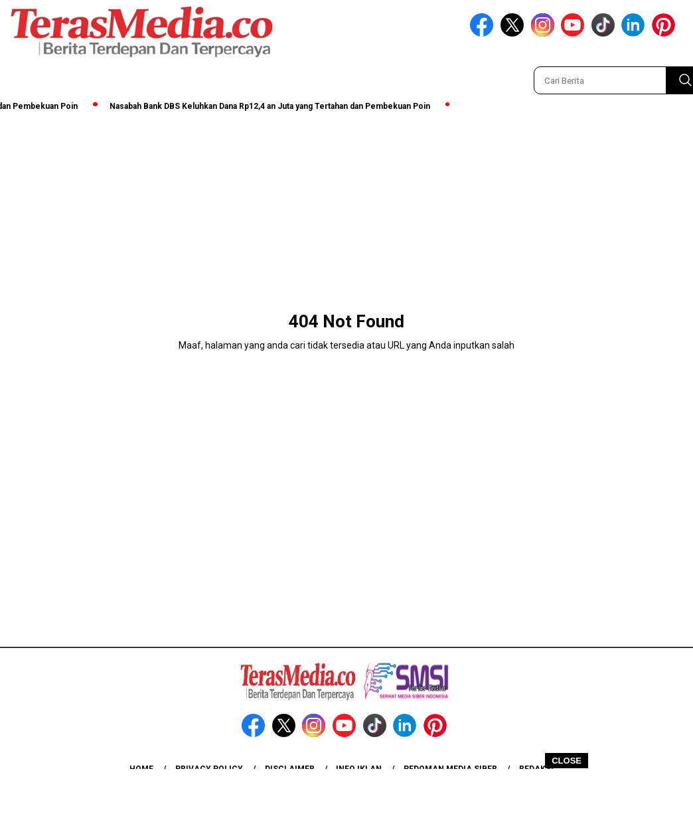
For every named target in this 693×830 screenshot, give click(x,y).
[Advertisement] (346, 799)
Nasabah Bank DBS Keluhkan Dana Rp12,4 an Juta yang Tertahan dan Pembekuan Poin (272, 106)
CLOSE (566, 761)
